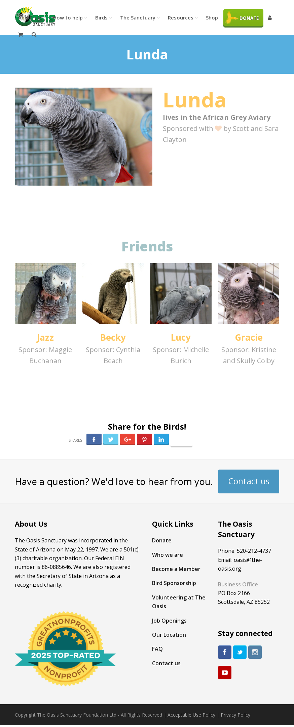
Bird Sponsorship (174, 583)
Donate (162, 540)
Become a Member (176, 569)
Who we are (167, 555)
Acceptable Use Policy (191, 715)
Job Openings (169, 620)
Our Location (169, 634)
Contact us (248, 481)
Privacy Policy (235, 715)
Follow (181, 441)
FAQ (157, 648)
